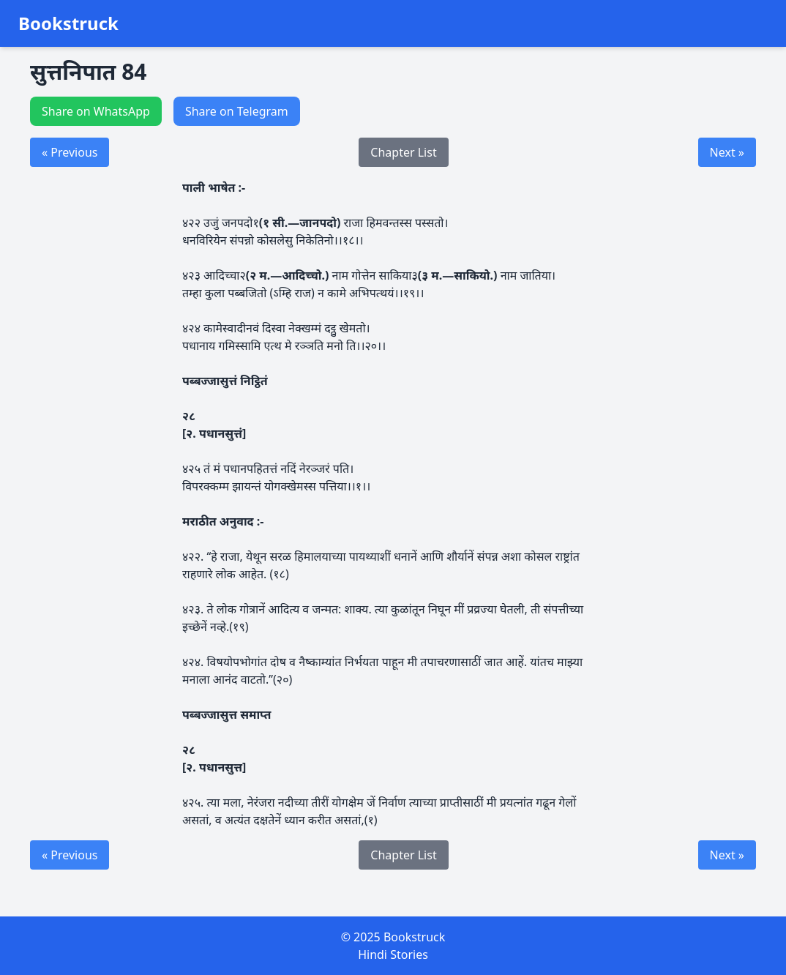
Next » (727, 152)
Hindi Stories (393, 954)
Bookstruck (68, 23)
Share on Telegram (236, 111)
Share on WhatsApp (96, 111)
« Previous (69, 152)
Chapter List (403, 152)
